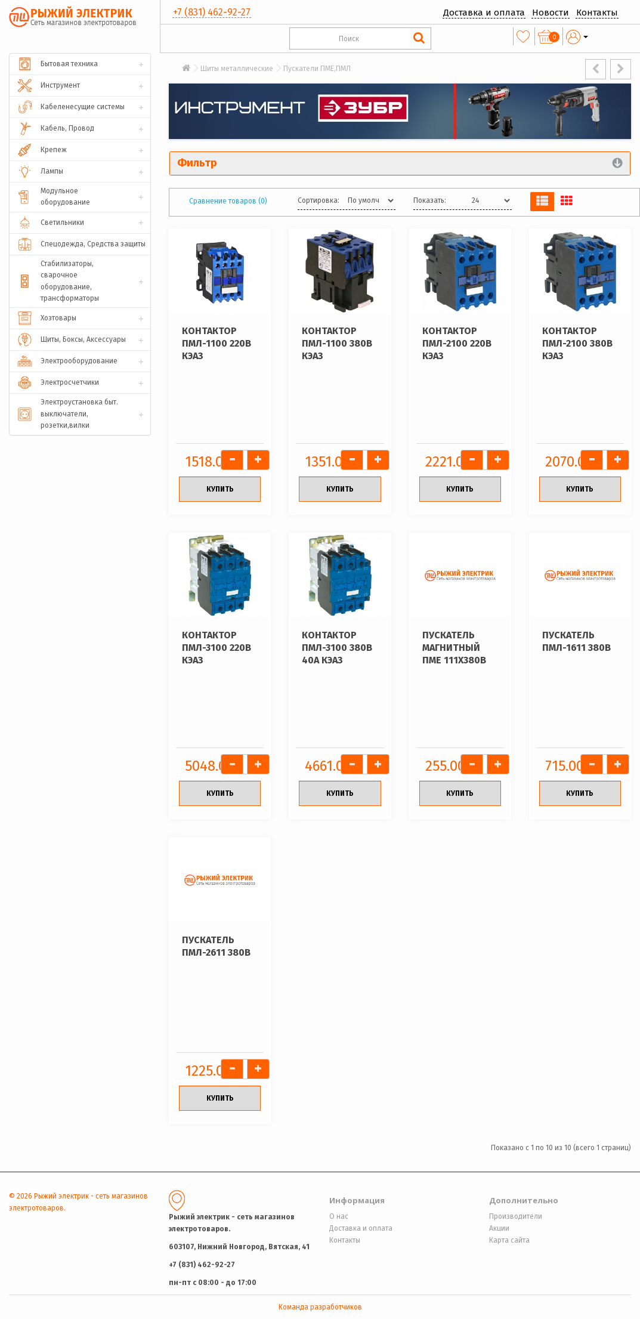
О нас (338, 1216)
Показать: (429, 200)
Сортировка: (318, 200)
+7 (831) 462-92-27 (212, 12)
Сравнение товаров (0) (228, 201)
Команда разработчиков (320, 1307)
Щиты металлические (236, 68)
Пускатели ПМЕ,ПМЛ (317, 68)
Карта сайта (509, 1240)
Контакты (597, 12)
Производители (515, 1216)
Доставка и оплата (484, 12)
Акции (499, 1228)
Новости (550, 12)
